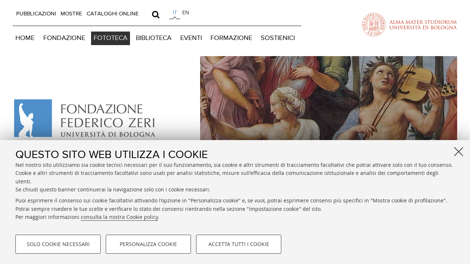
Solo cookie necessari (58, 244)
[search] (155, 14)
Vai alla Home (89, 118)
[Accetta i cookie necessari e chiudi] (458, 151)
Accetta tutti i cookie (239, 244)
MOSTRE (71, 13)
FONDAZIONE (64, 38)
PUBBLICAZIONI (36, 13)
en (185, 12)
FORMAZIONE (231, 38)
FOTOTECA (110, 38)
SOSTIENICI (278, 38)
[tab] (174, 13)
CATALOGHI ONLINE (113, 13)
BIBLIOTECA (153, 38)
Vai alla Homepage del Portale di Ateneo (409, 24)
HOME (25, 38)
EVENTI (191, 38)
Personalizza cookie (148, 244)
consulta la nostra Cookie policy (119, 216)
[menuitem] (36, 14)
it (175, 12)
